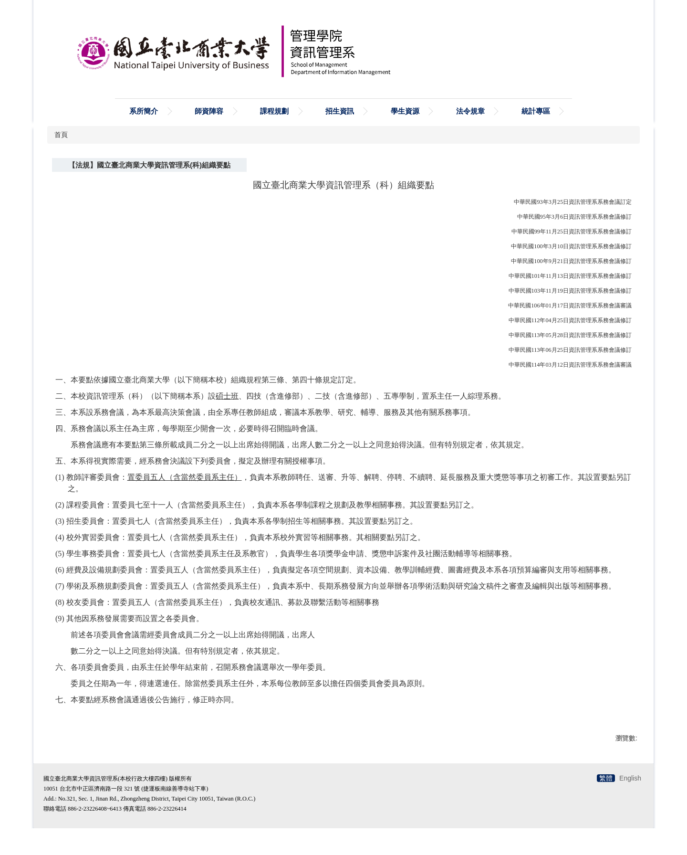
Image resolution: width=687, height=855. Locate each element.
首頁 (61, 134)
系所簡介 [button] (143, 111)
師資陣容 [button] (209, 111)
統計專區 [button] (535, 111)
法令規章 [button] (470, 111)
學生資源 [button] (405, 111)
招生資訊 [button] (339, 111)
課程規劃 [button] (274, 111)
